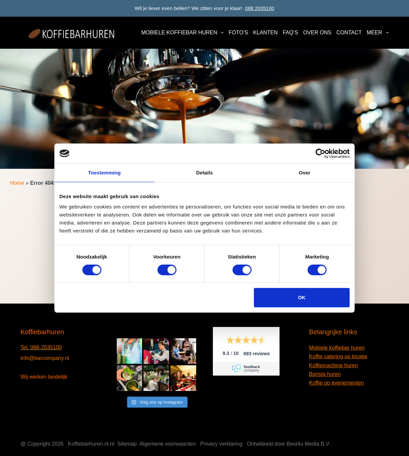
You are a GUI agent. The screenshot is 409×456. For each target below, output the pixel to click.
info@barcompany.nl (44, 358)
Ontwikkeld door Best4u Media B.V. (288, 444)
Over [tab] (305, 172)
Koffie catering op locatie (338, 356)
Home (17, 183)
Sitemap (127, 444)
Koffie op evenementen (336, 383)
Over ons (317, 32)
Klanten (265, 32)
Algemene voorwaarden (167, 444)
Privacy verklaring (221, 444)
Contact (349, 32)
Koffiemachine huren (333, 365)
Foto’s (238, 32)
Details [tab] (204, 172)
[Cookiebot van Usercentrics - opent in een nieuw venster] (320, 153)
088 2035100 (260, 8)
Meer (377, 33)
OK (302, 297)
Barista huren (325, 374)
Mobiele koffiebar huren (183, 33)
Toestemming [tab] (104, 172)
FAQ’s (290, 32)
